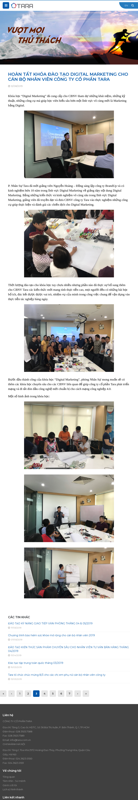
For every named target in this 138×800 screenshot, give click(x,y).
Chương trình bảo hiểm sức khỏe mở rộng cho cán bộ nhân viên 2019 (51, 635)
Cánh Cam (66, 794)
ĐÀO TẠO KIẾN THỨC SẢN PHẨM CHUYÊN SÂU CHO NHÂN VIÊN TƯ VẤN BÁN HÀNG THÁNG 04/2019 (68, 649)
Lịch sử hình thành (13, 770)
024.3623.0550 (93, 735)
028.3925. (21, 735)
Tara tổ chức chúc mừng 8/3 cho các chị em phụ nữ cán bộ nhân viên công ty (56, 674)
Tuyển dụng (78, 766)
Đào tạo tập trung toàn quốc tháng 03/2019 (35, 663)
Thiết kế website (46, 794)
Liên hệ (76, 770)
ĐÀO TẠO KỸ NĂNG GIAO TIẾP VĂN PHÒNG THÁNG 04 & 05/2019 (50, 623)
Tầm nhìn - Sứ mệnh (14, 762)
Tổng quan (9, 758)
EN (126, 5)
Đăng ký (131, 780)
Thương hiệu (79, 758)
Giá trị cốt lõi (10, 766)
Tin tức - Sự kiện (81, 762)
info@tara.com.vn (20, 744)
